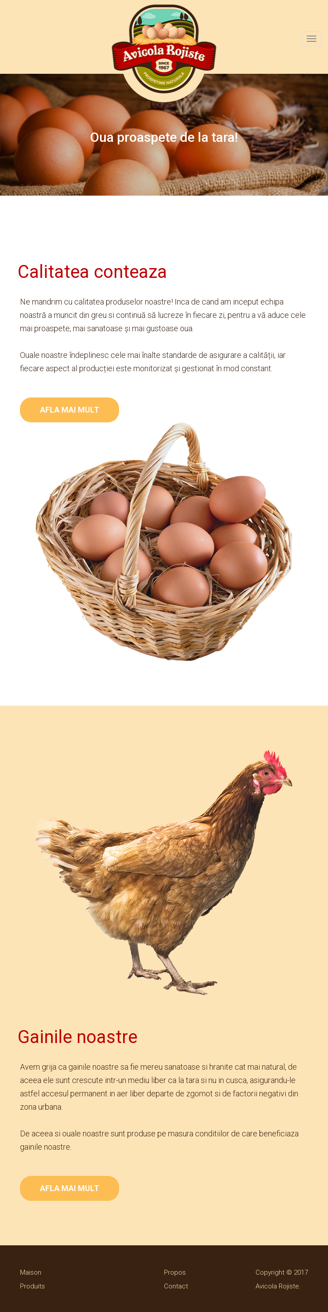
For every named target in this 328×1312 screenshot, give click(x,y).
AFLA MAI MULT (69, 409)
